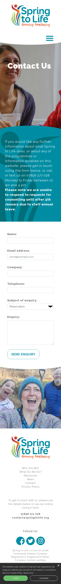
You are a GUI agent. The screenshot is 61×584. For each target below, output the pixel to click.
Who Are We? (30, 468)
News (30, 479)
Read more (29, 573)
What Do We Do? (30, 471)
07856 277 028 (30, 513)
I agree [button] (15, 578)
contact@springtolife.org (30, 517)
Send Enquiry (23, 354)
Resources (30, 475)
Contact (30, 483)
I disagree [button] (44, 578)
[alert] (30, 573)
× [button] (58, 565)
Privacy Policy (30, 486)
